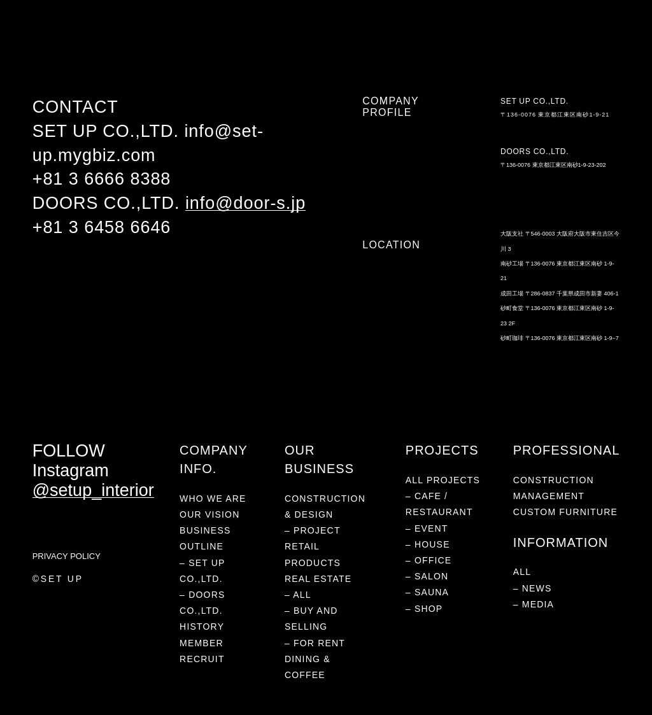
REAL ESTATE (251, 40)
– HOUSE (428, 544)
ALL (522, 572)
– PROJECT (313, 530)
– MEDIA (533, 604)
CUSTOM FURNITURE (565, 512)
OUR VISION (209, 514)
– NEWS (532, 588)
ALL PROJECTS (443, 480)
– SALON (427, 576)
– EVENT (427, 528)
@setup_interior (93, 490)
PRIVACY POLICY (66, 556)
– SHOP (424, 609)
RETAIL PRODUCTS (179, 40)
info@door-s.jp (245, 203)
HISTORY (202, 626)
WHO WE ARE (56, 40)
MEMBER (201, 643)
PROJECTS (113, 40)
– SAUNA (427, 592)
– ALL (298, 595)
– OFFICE (429, 560)
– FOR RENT (315, 643)
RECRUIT (202, 659)
